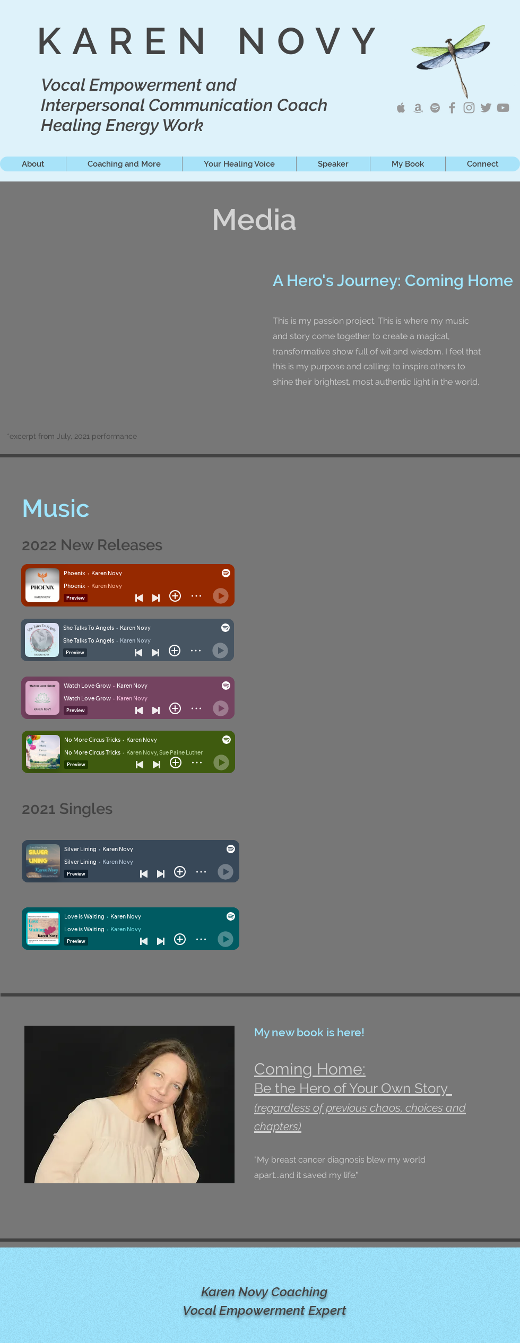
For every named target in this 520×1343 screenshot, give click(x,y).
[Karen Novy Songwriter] (452, 107)
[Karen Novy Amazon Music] (418, 107)
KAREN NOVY (212, 41)
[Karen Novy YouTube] (503, 107)
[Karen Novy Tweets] (486, 107)
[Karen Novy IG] (469, 107)
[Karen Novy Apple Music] (401, 107)
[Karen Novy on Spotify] (435, 107)
